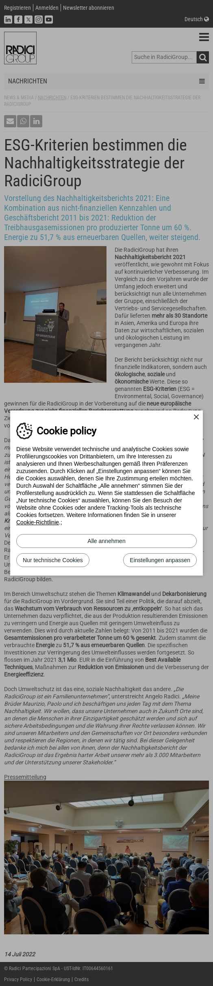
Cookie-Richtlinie (37, 522)
